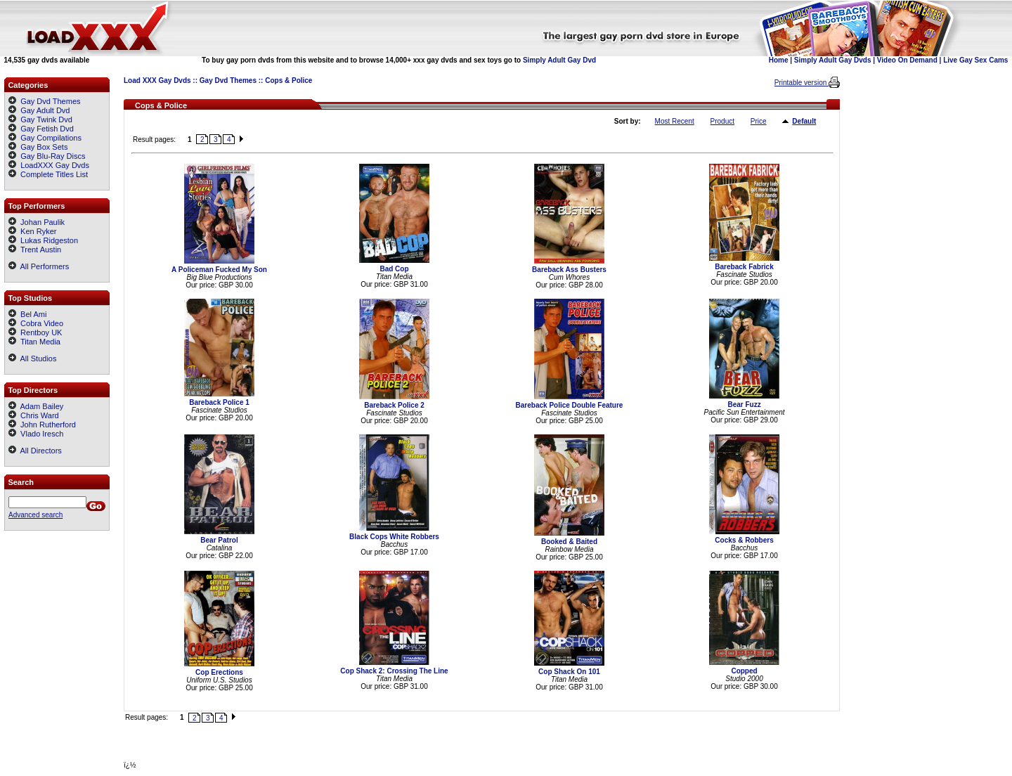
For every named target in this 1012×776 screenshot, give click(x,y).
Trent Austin (34, 249)
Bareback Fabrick (744, 267)
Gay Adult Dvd (45, 110)
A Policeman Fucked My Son (219, 269)
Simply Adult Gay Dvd (559, 60)
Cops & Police (288, 80)
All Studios (32, 358)
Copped (744, 671)
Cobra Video (35, 323)
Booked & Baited (569, 541)
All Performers (38, 266)
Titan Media (34, 341)
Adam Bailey (35, 406)
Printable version (801, 82)
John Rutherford (42, 424)
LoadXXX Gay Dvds (54, 165)
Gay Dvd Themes (228, 80)
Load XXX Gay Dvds (157, 80)
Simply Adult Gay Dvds (832, 60)
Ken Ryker (32, 231)
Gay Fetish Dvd (47, 128)
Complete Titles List (48, 174)
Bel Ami (27, 314)
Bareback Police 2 (394, 405)
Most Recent (674, 121)
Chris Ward (33, 415)
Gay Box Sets (43, 147)
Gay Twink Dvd (46, 119)
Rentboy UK (35, 332)
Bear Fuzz (743, 404)
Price (759, 121)
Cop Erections (219, 672)
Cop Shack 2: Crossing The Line (394, 671)
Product (722, 121)
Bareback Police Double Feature (569, 405)
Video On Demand (907, 60)
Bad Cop (393, 269)
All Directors (35, 450)
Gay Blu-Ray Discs (52, 156)
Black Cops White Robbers (394, 537)
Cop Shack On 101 (569, 671)
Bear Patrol (219, 540)
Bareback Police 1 (219, 402)
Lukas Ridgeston (43, 240)
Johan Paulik (36, 222)
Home (779, 60)
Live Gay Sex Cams (975, 60)
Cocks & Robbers (744, 540)
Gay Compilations (51, 138)
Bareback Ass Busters (569, 269)
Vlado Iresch (35, 433)
